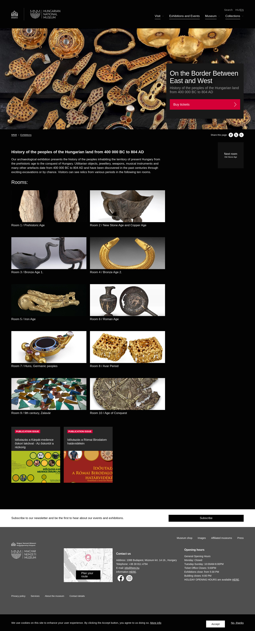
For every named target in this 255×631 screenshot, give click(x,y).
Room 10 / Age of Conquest (108, 413)
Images (202, 538)
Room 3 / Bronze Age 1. (27, 272)
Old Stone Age (230, 157)
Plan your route (87, 575)
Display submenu (163, 17)
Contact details (77, 596)
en (242, 10)
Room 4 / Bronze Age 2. (106, 272)
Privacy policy (18, 596)
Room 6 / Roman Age (104, 319)
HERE (132, 571)
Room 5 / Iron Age (23, 319)
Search (228, 10)
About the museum (54, 596)
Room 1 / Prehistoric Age (28, 225)
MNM (14, 135)
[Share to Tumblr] (241, 135)
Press (240, 538)
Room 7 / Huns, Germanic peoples (34, 366)
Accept (215, 624)
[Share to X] (236, 135)
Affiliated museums (221, 538)
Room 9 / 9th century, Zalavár (31, 413)
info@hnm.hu (131, 568)
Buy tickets (181, 104)
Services (35, 596)
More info (155, 624)
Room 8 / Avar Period (104, 366)
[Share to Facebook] (231, 135)
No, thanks (237, 624)
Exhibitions (26, 135)
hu (237, 10)
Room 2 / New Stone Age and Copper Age (118, 225)
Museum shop (184, 538)
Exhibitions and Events (184, 17)
